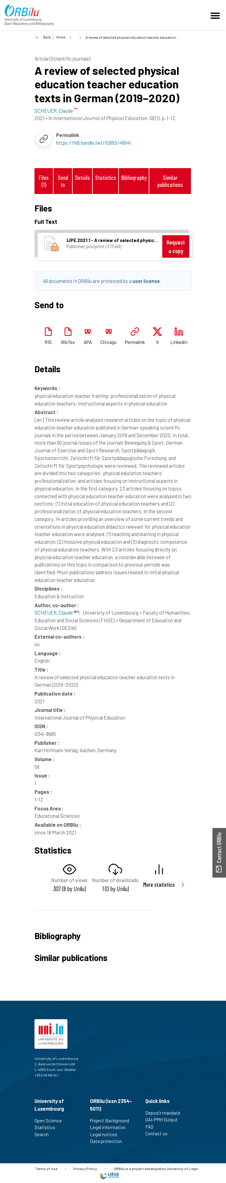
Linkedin (179, 342)
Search (44, 1134)
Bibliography (134, 177)
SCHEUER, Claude (56, 612)
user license (146, 281)
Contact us (159, 1133)
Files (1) (44, 181)
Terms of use (46, 1168)
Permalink (135, 342)
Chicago (108, 342)
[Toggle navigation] (216, 15)
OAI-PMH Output (164, 1119)
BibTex (68, 342)
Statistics (105, 177)
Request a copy (176, 246)
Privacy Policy (85, 1168)
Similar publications (170, 181)
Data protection (108, 1141)
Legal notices (106, 1134)
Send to (63, 181)
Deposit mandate (165, 1113)
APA (88, 342)
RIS (48, 342)
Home (60, 37)
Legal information (110, 1127)
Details (82, 177)
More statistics (159, 884)
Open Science (50, 1120)
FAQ (152, 1126)
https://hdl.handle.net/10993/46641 (93, 142)
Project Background (112, 1120)
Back (47, 37)
